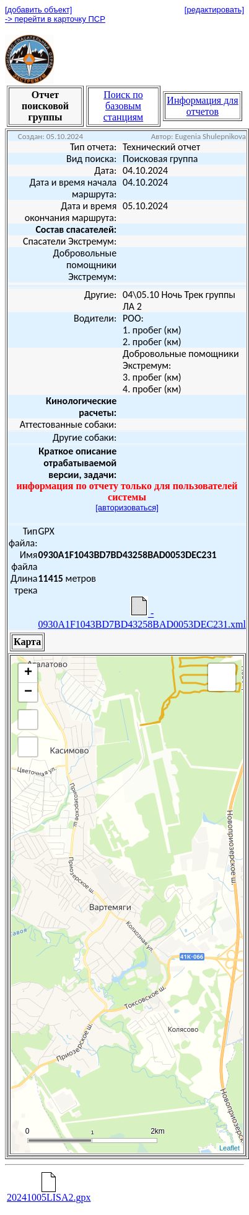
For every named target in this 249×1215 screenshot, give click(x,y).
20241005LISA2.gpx (49, 1193)
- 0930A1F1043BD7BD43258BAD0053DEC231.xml (142, 613)
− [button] (28, 692)
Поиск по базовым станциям (123, 105)
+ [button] (28, 673)
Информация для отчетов (202, 106)
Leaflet (229, 1148)
